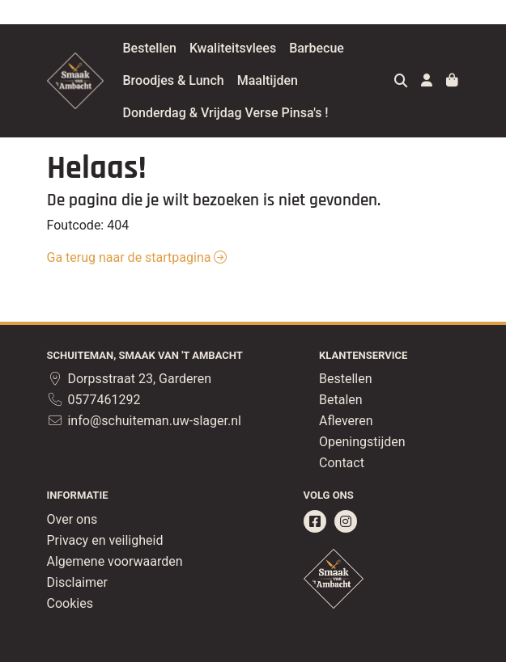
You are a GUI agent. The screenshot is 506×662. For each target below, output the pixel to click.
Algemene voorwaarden (115, 561)
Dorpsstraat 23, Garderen (129, 378)
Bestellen (190, 48)
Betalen (341, 399)
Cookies (70, 603)
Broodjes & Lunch (214, 80)
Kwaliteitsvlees (273, 48)
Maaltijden (308, 80)
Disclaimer (77, 582)
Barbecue (357, 48)
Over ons (72, 519)
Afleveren (346, 420)
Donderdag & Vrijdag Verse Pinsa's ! (266, 112)
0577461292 (94, 399)
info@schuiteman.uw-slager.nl (144, 420)
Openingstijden (362, 441)
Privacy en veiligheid (105, 540)
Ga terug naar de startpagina (137, 257)
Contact (341, 462)
